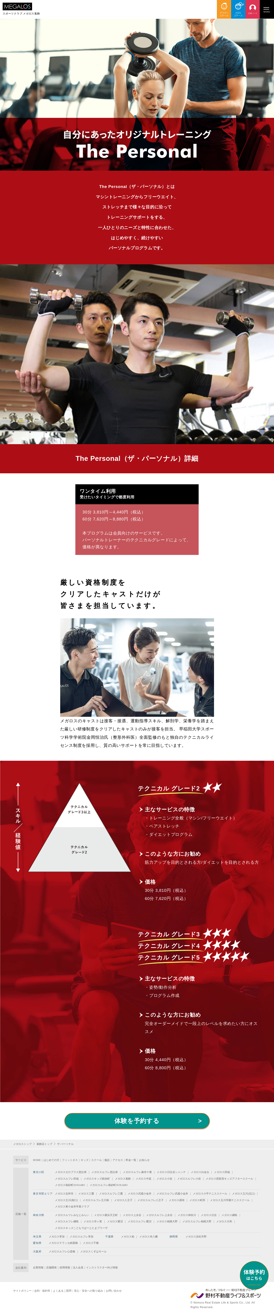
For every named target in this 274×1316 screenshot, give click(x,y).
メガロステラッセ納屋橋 (63, 1242)
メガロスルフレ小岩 (189, 1178)
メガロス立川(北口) (243, 1193)
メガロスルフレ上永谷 (159, 1215)
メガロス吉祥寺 (64, 1193)
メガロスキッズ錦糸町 (96, 1178)
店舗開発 (51, 1267)
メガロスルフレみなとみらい (72, 1215)
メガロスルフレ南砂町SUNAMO (108, 1185)
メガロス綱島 (229, 1215)
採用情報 (65, 1267)
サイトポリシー (22, 1290)
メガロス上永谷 (132, 1215)
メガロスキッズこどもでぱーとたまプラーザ (81, 1228)
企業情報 (38, 1267)
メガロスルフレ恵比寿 (104, 1172)
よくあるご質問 (62, 1290)
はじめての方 (51, 1160)
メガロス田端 (222, 1172)
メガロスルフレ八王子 (150, 1200)
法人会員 (78, 1267)
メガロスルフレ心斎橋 (62, 1251)
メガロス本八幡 (148, 1236)
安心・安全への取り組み (88, 1290)
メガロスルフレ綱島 (67, 1221)
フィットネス (70, 1160)
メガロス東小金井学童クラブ (72, 1206)
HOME (37, 1160)
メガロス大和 (224, 1221)
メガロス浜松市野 (196, 1236)
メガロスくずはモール (93, 1251)
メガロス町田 (197, 1200)
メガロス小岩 (164, 1178)
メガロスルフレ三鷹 (111, 1193)
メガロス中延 (143, 1178)
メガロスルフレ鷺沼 (139, 1221)
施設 (107, 1160)
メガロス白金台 (200, 1172)
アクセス (118, 1160)
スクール (96, 1160)
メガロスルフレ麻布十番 (137, 1172)
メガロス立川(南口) (66, 1200)
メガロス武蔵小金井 (139, 1193)
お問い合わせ (114, 1290)
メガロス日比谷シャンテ (171, 1172)
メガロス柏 (127, 1236)
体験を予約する (136, 1121)
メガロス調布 (177, 1200)
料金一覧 (131, 1160)
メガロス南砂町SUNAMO (70, 1185)
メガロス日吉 (209, 1215)
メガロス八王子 (123, 1200)
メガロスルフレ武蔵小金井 (172, 1193)
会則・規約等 (42, 1290)
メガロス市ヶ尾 (92, 1221)
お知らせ (144, 1160)
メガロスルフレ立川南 (96, 1200)
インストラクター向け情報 (102, 1267)
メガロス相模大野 (167, 1221)
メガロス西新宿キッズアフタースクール (229, 1178)
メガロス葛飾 (123, 1178)
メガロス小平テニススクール (210, 1193)
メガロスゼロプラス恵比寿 (71, 1172)
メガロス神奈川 (187, 1215)
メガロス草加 (57, 1236)
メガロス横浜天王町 (106, 1215)
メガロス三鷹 (86, 1193)
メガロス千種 (91, 1242)
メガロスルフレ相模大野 (196, 1221)
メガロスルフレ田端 (67, 1178)
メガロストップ (22, 1144)
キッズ (85, 1160)
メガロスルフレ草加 (81, 1236)
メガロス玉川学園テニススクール (230, 1200)
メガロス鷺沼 (115, 1221)
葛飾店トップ (44, 1144)
